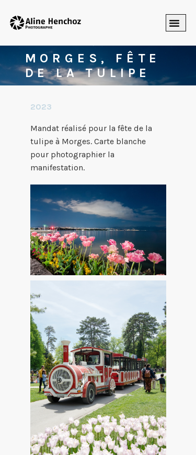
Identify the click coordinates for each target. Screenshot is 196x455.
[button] (176, 23)
